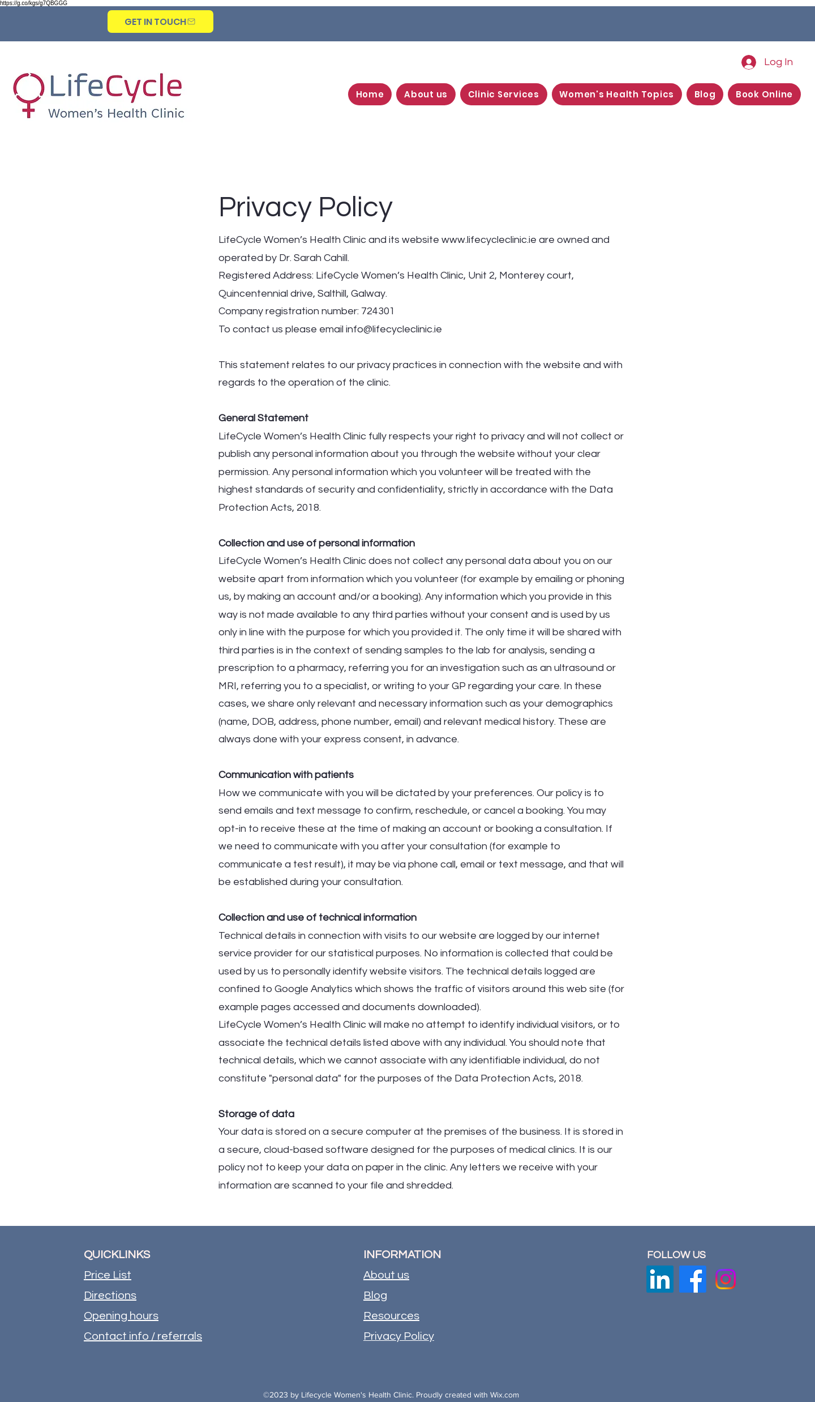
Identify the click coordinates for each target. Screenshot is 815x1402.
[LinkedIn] (660, 1279)
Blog (375, 1295)
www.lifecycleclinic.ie (489, 239)
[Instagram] (725, 1279)
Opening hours (121, 1316)
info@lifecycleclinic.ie (394, 329)
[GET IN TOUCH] (160, 21)
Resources (391, 1316)
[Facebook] (692, 1279)
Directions (110, 1295)
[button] (425, 94)
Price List (107, 1275)
